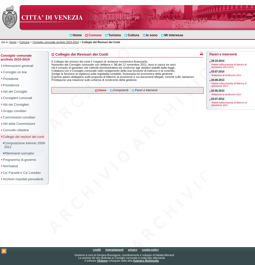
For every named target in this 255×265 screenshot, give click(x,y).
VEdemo (102, 260)
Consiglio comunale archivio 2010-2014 (55, 42)
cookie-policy (150, 249)
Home (13, 42)
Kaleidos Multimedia (146, 260)
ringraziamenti (114, 249)
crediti (97, 249)
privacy (132, 249)
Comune (24, 42)
